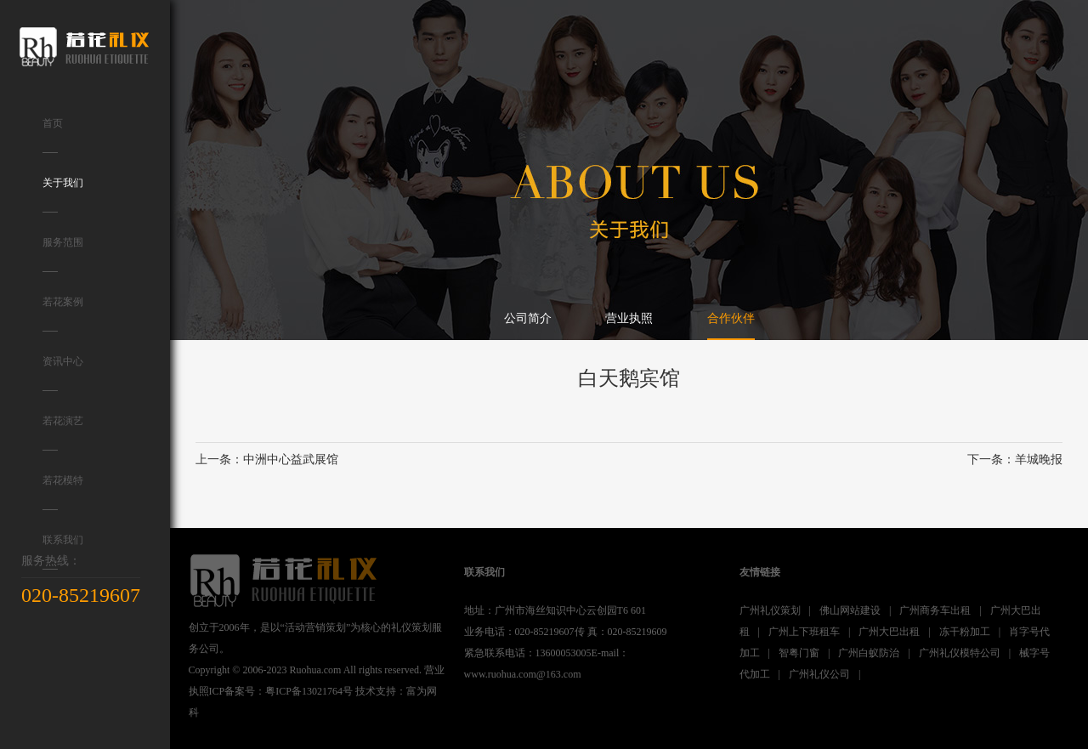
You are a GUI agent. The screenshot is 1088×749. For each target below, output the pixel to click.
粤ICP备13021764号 (309, 691)
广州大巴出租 (889, 632)
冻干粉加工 (964, 632)
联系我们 (62, 552)
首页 (52, 135)
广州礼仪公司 (819, 674)
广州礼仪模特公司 (959, 653)
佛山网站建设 (850, 610)
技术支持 (375, 691)
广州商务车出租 (935, 610)
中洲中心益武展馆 (290, 459)
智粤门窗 (799, 653)
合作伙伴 (731, 318)
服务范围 (62, 254)
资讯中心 (62, 373)
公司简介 (528, 318)
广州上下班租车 (804, 632)
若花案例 (62, 314)
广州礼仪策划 (770, 610)
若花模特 (62, 492)
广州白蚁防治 (868, 653)
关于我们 (62, 195)
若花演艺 (62, 433)
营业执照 (629, 318)
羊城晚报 (1038, 459)
